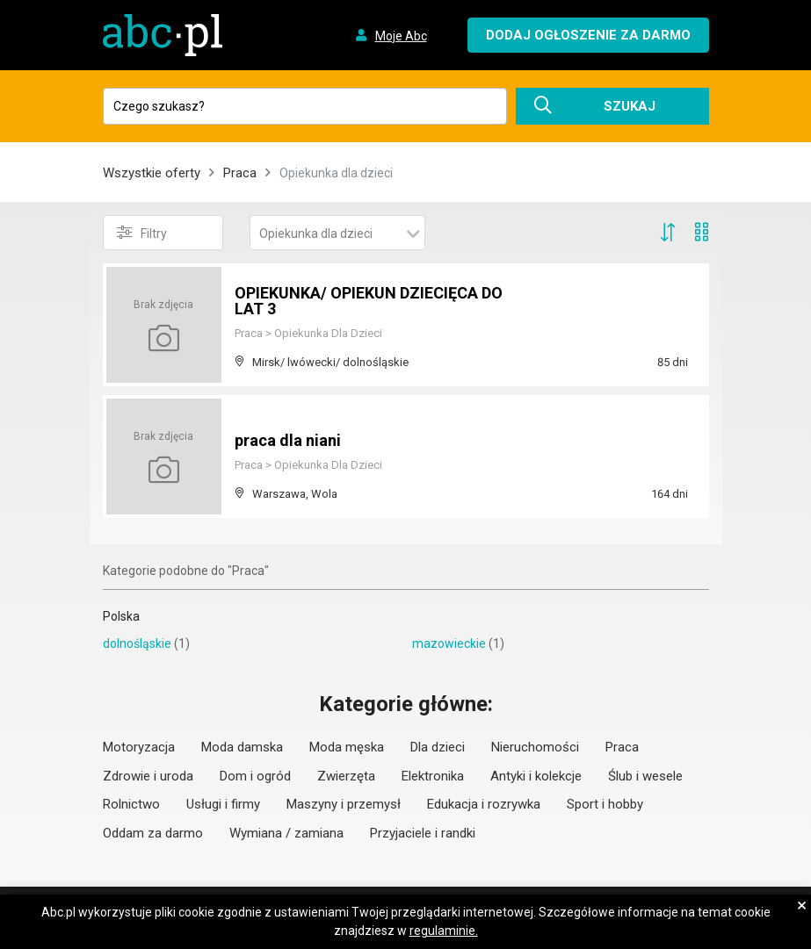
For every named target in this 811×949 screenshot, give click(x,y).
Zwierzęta (346, 776)
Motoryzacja (139, 747)
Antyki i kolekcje (536, 776)
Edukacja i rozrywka (483, 804)
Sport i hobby (605, 804)
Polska (121, 616)
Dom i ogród (255, 776)
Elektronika (433, 776)
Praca (240, 173)
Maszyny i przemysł (343, 804)
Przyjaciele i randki (422, 833)
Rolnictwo (131, 804)
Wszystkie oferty (151, 173)
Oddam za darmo (153, 833)
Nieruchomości (535, 747)
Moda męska (346, 747)
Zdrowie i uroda (148, 776)
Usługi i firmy (223, 804)
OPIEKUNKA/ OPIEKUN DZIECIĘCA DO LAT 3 (369, 301)
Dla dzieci (437, 747)
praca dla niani (288, 440)
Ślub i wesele (645, 776)
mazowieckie (449, 643)
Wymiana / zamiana (286, 833)
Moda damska (242, 747)
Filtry (142, 233)
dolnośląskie (137, 643)
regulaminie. (443, 931)
